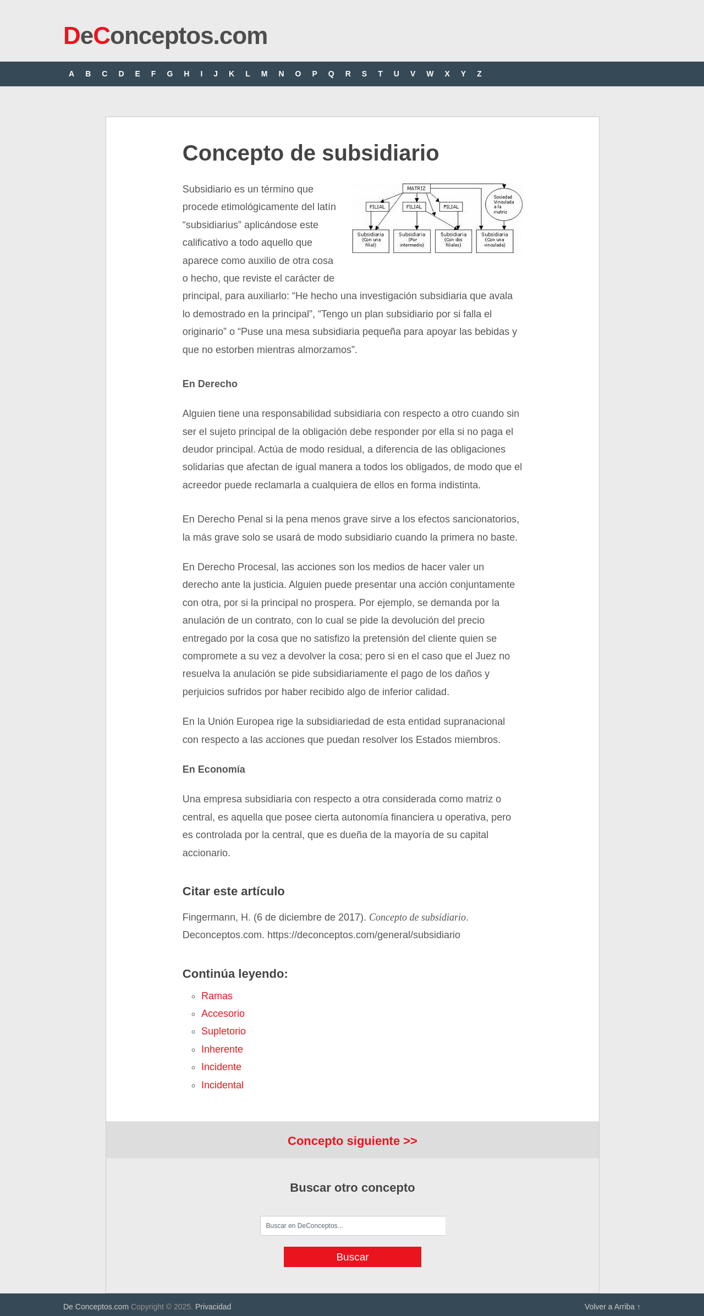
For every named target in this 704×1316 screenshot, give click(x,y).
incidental (222, 1085)
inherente (222, 1049)
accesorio (223, 1013)
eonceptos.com (165, 35)
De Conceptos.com (96, 1306)
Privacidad (213, 1306)
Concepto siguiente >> (352, 1141)
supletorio (223, 1031)
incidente (221, 1066)
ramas (217, 995)
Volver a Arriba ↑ (613, 1306)
